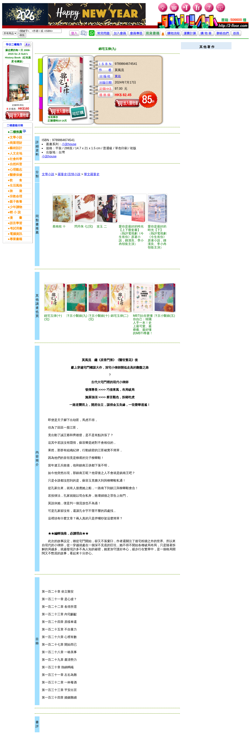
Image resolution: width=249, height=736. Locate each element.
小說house (69, 144)
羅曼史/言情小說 (69, 174)
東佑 (118, 76)
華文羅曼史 (92, 174)
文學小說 (48, 174)
